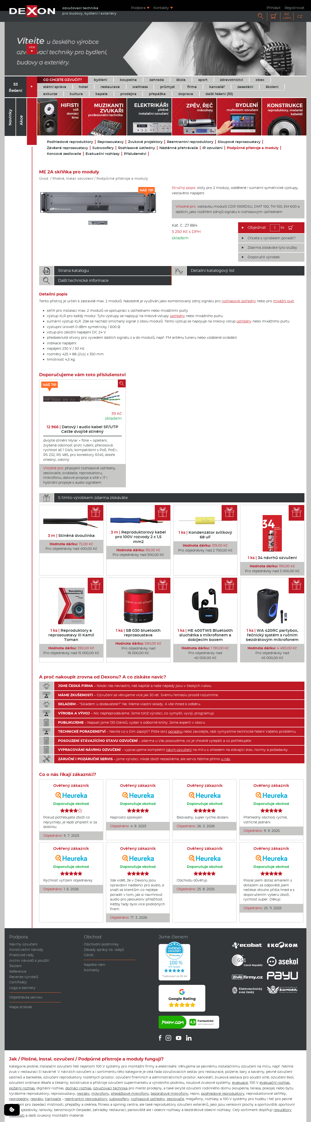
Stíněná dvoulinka (71, 535)
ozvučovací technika (110, 1088)
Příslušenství (135, 154)
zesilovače (175, 1099)
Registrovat (294, 8)
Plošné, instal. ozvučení (72, 178)
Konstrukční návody (26, 949)
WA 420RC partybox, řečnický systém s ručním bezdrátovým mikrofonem (272, 635)
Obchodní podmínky (101, 944)
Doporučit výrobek (264, 257)
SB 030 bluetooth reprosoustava (138, 632)
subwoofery (119, 1099)
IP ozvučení (212, 148)
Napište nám (94, 964)
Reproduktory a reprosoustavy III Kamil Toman (71, 635)
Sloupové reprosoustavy (239, 142)
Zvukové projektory (145, 142)
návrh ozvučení (179, 750)
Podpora (138, 8)
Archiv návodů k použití (29, 960)
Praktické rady (21, 955)
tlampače (53, 1099)
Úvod (43, 178)
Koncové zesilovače (64, 154)
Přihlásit (274, 8)
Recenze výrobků (23, 977)
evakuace (240, 1082)
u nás (225, 759)
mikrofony (100, 1093)
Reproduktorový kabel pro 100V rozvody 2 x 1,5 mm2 (138, 537)
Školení (15, 966)
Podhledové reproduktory (70, 142)
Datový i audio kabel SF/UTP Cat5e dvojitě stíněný (82, 429)
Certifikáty (18, 982)
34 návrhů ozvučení (272, 557)
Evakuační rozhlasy (103, 154)
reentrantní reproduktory (86, 1099)
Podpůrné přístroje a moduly (252, 148)
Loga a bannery (22, 988)
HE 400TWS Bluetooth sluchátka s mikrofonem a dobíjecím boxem (205, 635)
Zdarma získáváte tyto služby (272, 247)
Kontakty (161, 8)
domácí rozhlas (78, 1088)
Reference (17, 971)
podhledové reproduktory (222, 1093)
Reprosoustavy (110, 142)
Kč (287, 16)
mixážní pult (283, 301)
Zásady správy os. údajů (104, 949)
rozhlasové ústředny (239, 301)
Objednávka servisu (25, 997)
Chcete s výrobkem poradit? (272, 238)
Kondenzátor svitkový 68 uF (205, 534)
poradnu (175, 731)
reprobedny (19, 1099)
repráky (83, 1093)
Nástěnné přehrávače (178, 148)
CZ (299, 16)
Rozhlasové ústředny (136, 148)
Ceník (88, 955)
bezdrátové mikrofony (169, 1093)
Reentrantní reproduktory (190, 142)
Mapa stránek (20, 1007)
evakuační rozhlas (274, 1082)
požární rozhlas (22, 1088)
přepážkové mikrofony (130, 1093)
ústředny (177, 316)
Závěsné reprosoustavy (67, 148)
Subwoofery (103, 148)
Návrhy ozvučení (23, 944)
